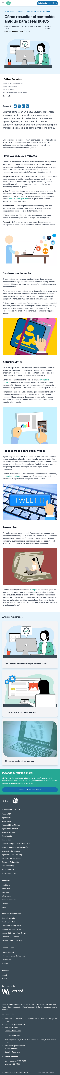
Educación (6, 892)
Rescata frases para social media (15, 93)
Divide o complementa (11, 86)
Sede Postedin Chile (13, 1031)
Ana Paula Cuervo (22, 31)
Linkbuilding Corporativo (11, 851)
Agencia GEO (7, 821)
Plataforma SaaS (8, 869)
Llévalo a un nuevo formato (13, 83)
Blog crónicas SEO (8, 918)
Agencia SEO (6, 814)
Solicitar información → (47, 3)
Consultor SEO (7, 836)
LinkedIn (5, 975)
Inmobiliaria (6, 885)
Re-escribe (7, 96)
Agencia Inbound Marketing (12, 855)
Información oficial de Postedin (13, 956)
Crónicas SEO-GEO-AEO (14, 11)
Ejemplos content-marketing (12, 940)
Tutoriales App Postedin (11, 937)
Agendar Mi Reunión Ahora (30, 789)
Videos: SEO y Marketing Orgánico (14, 933)
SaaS (4, 907)
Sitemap (5, 963)
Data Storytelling (8, 866)
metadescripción (11, 476)
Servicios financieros (9, 900)
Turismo (5, 903)
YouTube (5, 979)
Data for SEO (6, 840)
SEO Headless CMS (9, 873)
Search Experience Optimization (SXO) (16, 847)
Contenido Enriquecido (10, 862)
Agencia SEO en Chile (10, 829)
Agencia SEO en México (11, 825)
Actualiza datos (8, 90)
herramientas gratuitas (18, 199)
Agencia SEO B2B (8, 832)
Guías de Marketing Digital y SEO (14, 929)
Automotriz (6, 889)
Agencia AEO (6, 818)
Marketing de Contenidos (38, 11)
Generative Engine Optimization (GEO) (16, 843)
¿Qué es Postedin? (9, 952)
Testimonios (6, 960)
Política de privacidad (46, 1072)
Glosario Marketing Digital (11, 925)
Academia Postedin (9, 922)
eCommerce (6, 896)
